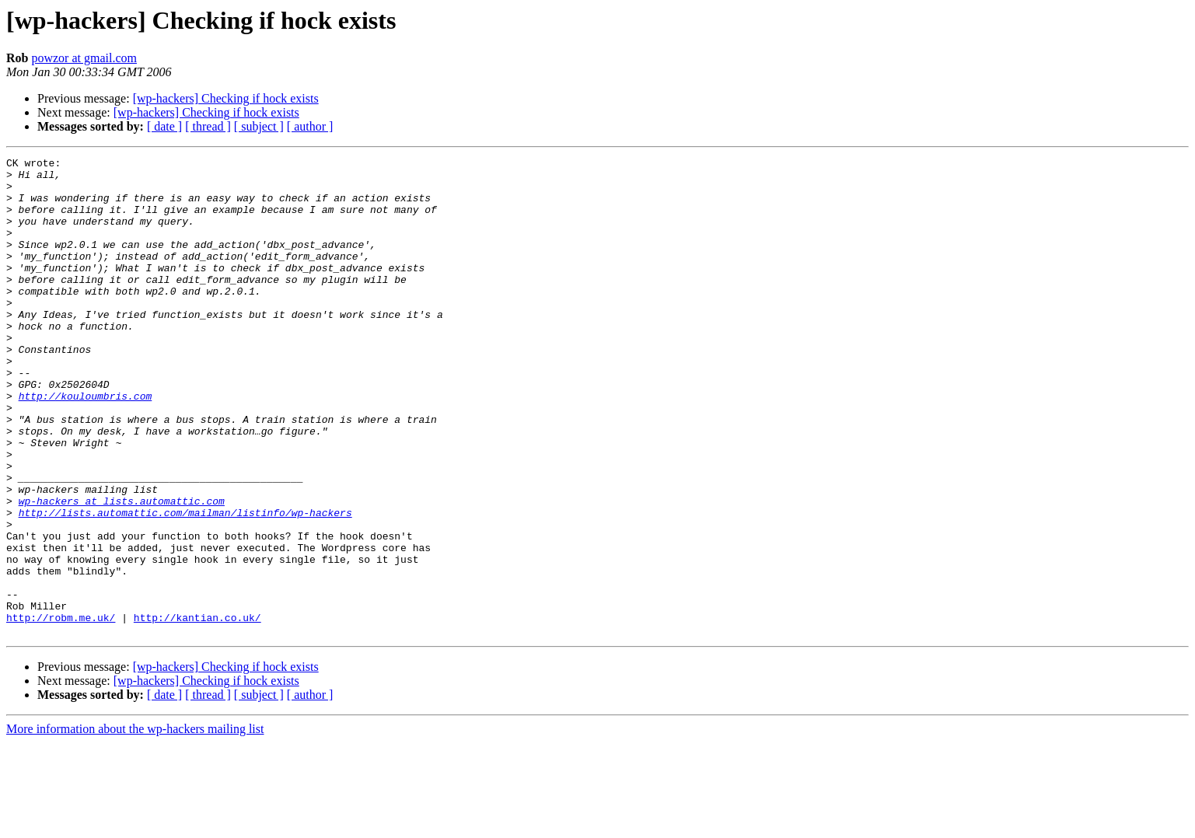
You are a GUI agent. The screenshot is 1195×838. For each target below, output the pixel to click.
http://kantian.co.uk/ (197, 711)
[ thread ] (208, 126)
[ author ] (310, 126)
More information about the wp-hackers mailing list (135, 824)
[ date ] (164, 126)
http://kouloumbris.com (85, 445)
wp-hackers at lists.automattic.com (122, 571)
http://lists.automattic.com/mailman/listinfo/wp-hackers (185, 585)
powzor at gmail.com (84, 58)
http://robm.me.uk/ (60, 711)
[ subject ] (259, 126)
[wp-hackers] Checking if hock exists (226, 98)
